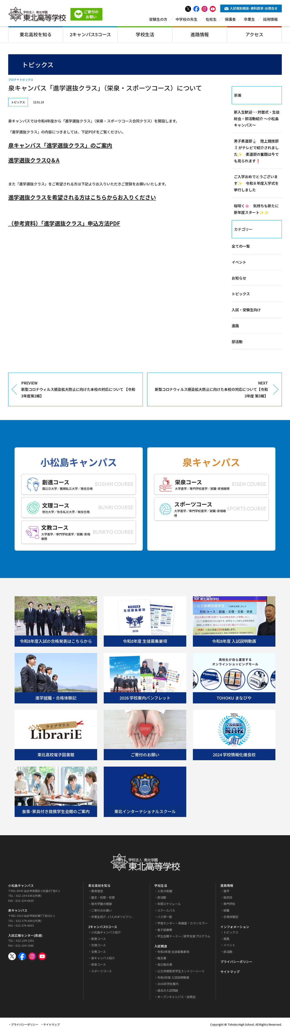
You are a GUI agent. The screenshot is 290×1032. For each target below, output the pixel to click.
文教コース (98, 952)
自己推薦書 (164, 965)
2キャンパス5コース (90, 35)
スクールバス (166, 911)
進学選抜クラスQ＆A (34, 161)
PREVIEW (78, 390)
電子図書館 (164, 930)
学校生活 (145, 35)
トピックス (26, 80)
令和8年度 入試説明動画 (173, 978)
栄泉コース (98, 965)
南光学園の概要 (101, 904)
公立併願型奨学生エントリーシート (181, 972)
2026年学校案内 (168, 985)
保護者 (230, 20)
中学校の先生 (186, 20)
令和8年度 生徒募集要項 (173, 952)
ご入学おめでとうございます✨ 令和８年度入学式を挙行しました (256, 184)
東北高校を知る (36, 35)
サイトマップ (230, 972)
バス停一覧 (164, 917)
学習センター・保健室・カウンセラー (182, 924)
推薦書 (161, 959)
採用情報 (270, 20)
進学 (226, 891)
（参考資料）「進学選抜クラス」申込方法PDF (64, 224)
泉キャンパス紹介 (103, 959)
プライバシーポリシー (236, 962)
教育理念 (97, 891)
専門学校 (229, 904)
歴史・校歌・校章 (103, 898)
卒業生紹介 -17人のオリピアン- (112, 917)
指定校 (227, 898)
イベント (239, 262)
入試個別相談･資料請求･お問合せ (251, 9)
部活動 (237, 342)
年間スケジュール (169, 904)
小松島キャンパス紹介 (106, 933)
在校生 (211, 20)
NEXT (211, 390)
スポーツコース (101, 972)
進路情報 (200, 35)
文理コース (98, 946)
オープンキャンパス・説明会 (176, 997)
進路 (235, 326)
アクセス (254, 35)
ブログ (12, 80)
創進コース (98, 939)
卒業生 (249, 20)
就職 (226, 911)
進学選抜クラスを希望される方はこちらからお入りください (82, 198)
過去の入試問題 (167, 991)
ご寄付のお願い (101, 911)
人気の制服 (164, 891)
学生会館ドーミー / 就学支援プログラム (183, 937)
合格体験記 (230, 917)
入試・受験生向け (246, 310)
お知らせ (239, 278)
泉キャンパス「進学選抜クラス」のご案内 (60, 146)
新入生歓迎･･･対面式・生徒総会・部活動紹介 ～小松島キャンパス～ (257, 119)
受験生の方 (158, 20)
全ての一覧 (241, 247)
